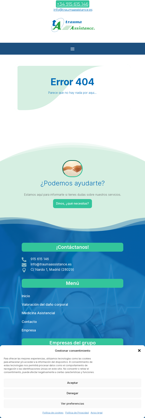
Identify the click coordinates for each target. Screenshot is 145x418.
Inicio (26, 296)
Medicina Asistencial (38, 313)
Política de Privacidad (77, 412)
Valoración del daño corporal (45, 304)
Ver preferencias (72, 403)
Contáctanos (71, 38)
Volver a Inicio (72, 122)
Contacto (29, 322)
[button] (139, 350)
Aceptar (72, 383)
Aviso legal (97, 412)
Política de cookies (52, 412)
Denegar (72, 393)
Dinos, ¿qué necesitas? (73, 203)
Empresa (29, 330)
